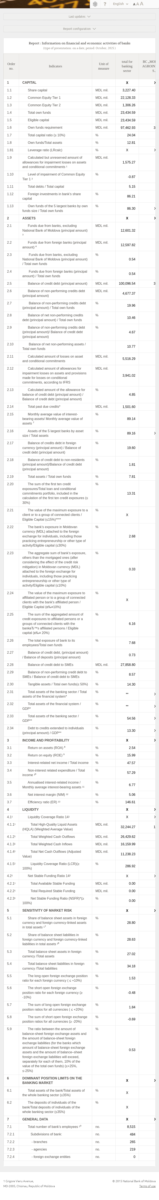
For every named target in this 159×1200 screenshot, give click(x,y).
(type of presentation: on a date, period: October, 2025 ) (79, 48)
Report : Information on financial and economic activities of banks (79, 43)
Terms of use (147, 1186)
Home (95, 4)
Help (105, 4)
